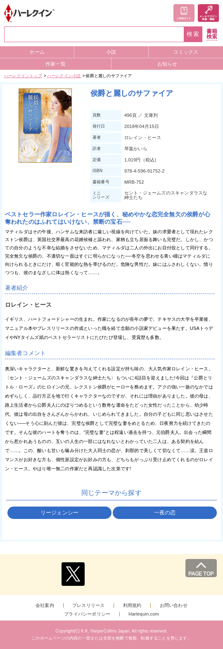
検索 (193, 34)
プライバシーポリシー (87, 614)
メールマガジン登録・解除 (208, 13)
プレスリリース (88, 605)
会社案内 (45, 605)
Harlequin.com (143, 614)
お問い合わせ (173, 605)
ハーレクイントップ (23, 75)
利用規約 (132, 605)
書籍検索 (211, 34)
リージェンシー (59, 512)
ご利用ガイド (184, 13)
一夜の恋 (165, 512)
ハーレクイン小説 (64, 75)
